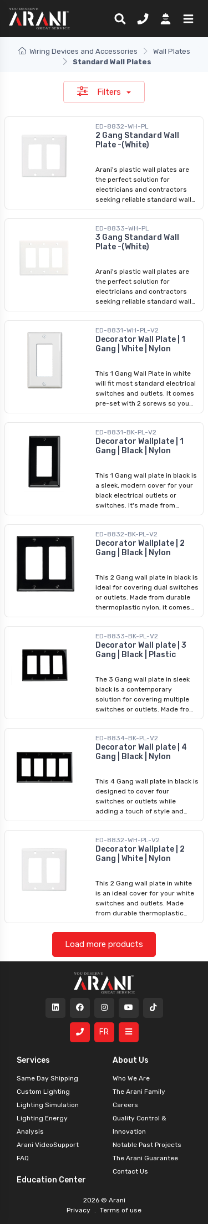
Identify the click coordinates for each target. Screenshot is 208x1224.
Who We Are (131, 1078)
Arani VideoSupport (48, 1145)
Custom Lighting (43, 1091)
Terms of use (119, 1210)
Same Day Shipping (47, 1078)
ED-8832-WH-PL (122, 126)
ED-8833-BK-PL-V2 (126, 636)
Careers (125, 1105)
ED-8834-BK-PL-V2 (126, 738)
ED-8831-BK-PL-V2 (125, 432)
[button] (186, 18)
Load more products (104, 944)
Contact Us (130, 1171)
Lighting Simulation (48, 1105)
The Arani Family (139, 1091)
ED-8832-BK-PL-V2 (126, 534)
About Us (131, 1060)
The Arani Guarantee (145, 1158)
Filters (100, 91)
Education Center (51, 1180)
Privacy (79, 1210)
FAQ (23, 1158)
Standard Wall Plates (112, 62)
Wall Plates (171, 51)
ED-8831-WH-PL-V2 (127, 330)
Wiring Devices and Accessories (78, 51)
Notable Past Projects (147, 1145)
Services (33, 1060)
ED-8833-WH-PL (122, 228)
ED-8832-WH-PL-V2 (127, 840)
